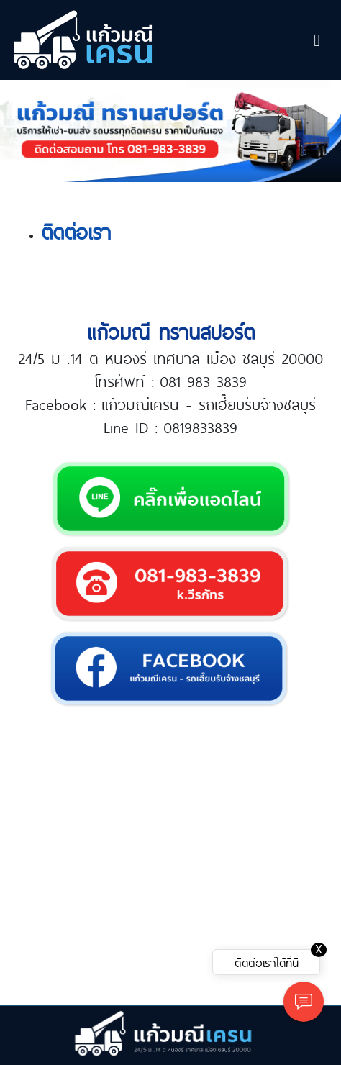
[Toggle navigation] (316, 40)
